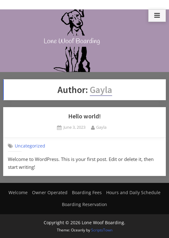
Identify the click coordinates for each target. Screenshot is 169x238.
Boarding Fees (87, 192)
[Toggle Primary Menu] (157, 15)
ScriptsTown (101, 230)
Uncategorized (30, 146)
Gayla (101, 127)
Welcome (18, 192)
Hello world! (84, 116)
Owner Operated (50, 192)
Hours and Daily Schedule (133, 192)
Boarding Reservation (84, 204)
